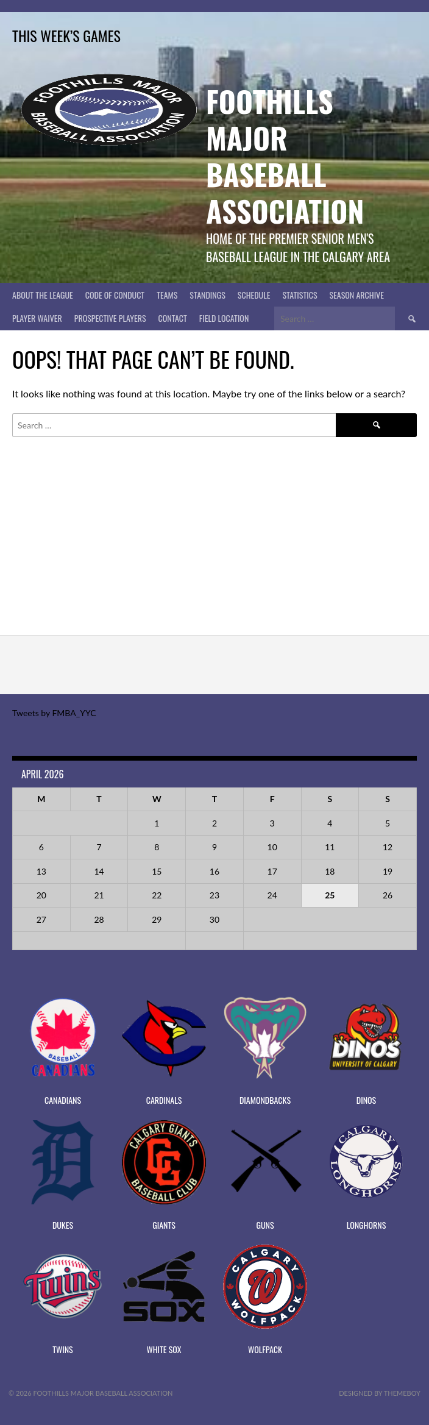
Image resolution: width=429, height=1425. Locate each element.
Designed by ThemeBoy (379, 1393)
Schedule (254, 294)
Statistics (299, 294)
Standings (207, 294)
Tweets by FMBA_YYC (54, 713)
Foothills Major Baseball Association (285, 155)
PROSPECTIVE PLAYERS (110, 317)
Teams (167, 294)
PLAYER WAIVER (37, 317)
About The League (42, 294)
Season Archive (357, 294)
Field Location (224, 317)
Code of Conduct (114, 294)
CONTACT (172, 317)
